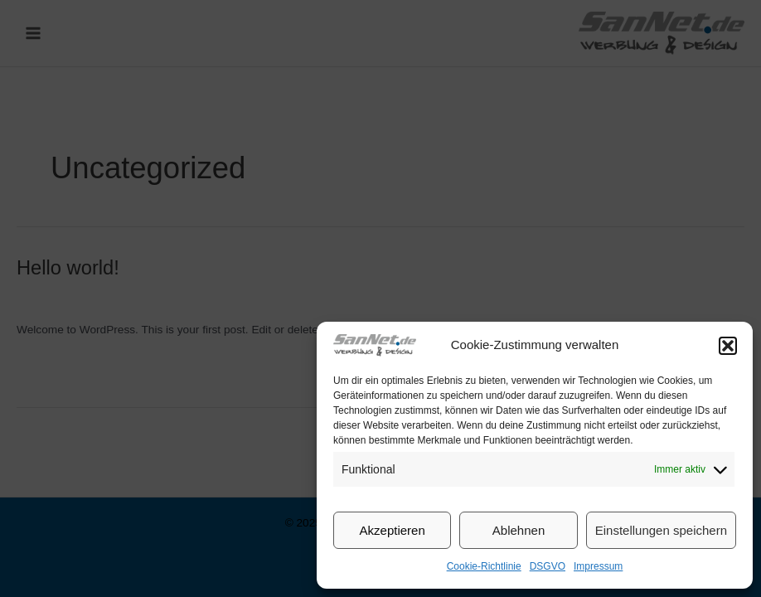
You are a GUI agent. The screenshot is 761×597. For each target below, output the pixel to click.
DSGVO (547, 566)
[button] (728, 345)
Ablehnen (518, 530)
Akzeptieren (392, 530)
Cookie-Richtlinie (484, 566)
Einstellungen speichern (661, 530)
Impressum (598, 566)
